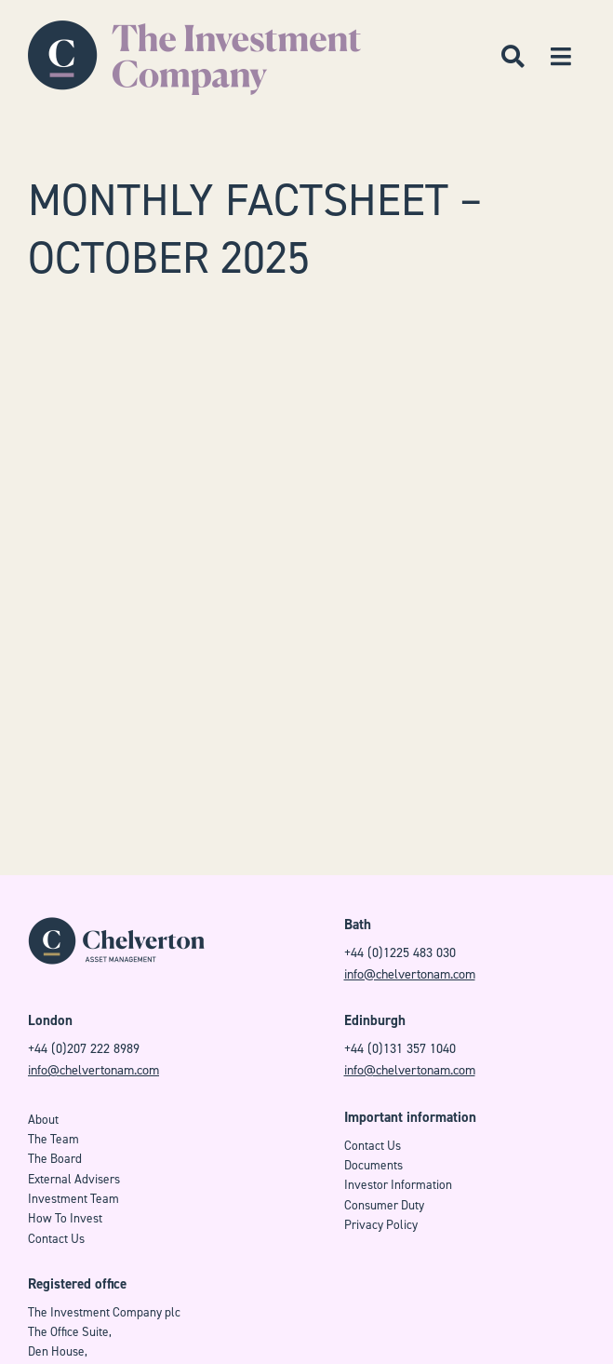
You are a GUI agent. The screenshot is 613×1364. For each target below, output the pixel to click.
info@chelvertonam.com (409, 974)
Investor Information (398, 1185)
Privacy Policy (381, 1225)
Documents (373, 1165)
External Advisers (74, 1179)
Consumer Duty (384, 1205)
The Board (55, 1159)
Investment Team (73, 1199)
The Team (53, 1139)
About (43, 1120)
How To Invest (65, 1218)
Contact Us (56, 1239)
